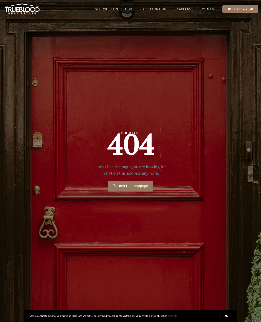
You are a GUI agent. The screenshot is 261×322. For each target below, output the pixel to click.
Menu (208, 9)
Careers (184, 9)
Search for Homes (154, 9)
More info (172, 315)
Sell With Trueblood (113, 9)
